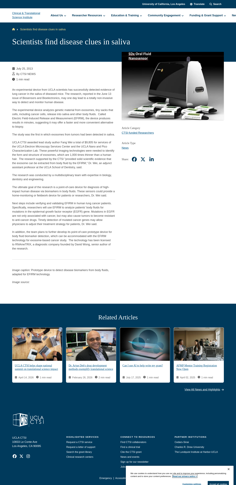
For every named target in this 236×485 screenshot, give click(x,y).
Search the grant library (79, 452)
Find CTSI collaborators (133, 442)
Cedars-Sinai (182, 442)
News (125, 147)
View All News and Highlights (204, 389)
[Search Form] (215, 4)
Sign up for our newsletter (134, 462)
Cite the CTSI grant (131, 452)
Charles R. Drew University (189, 447)
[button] (197, 4)
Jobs (123, 466)
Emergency (106, 478)
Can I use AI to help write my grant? (142, 365)
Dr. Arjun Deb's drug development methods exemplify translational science (91, 367)
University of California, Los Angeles (163, 4)
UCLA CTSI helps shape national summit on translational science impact (36, 367)
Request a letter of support (80, 447)
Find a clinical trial (130, 447)
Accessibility (122, 478)
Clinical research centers (79, 457)
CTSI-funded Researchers (138, 132)
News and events (129, 457)
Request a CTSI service (79, 442)
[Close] (228, 480)
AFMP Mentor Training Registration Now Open (196, 367)
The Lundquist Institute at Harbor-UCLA (196, 452)
